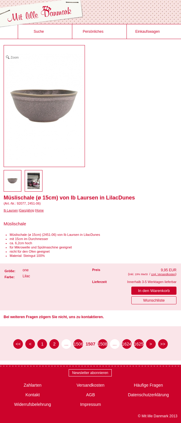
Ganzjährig (27, 210)
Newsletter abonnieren (90, 373)
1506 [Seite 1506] (78, 344)
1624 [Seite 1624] (127, 344)
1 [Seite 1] (42, 344)
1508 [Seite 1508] (103, 344)
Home (40, 210)
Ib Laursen (11, 210)
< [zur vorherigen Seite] (30, 344)
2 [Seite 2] (54, 344)
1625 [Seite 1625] (139, 344)
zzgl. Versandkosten (163, 274)
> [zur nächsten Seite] (150, 344)
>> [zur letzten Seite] (162, 344)
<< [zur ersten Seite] (18, 344)
